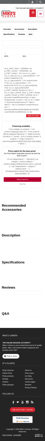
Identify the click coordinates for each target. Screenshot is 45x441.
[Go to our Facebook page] (13, 402)
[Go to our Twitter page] (18, 402)
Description (32, 29)
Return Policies (7, 435)
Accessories (19, 29)
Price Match (22, 179)
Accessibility (17, 435)
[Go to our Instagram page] (27, 402)
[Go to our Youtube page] (23, 402)
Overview (7, 29)
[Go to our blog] (32, 402)
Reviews (21, 34)
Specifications (9, 34)
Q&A (30, 34)
